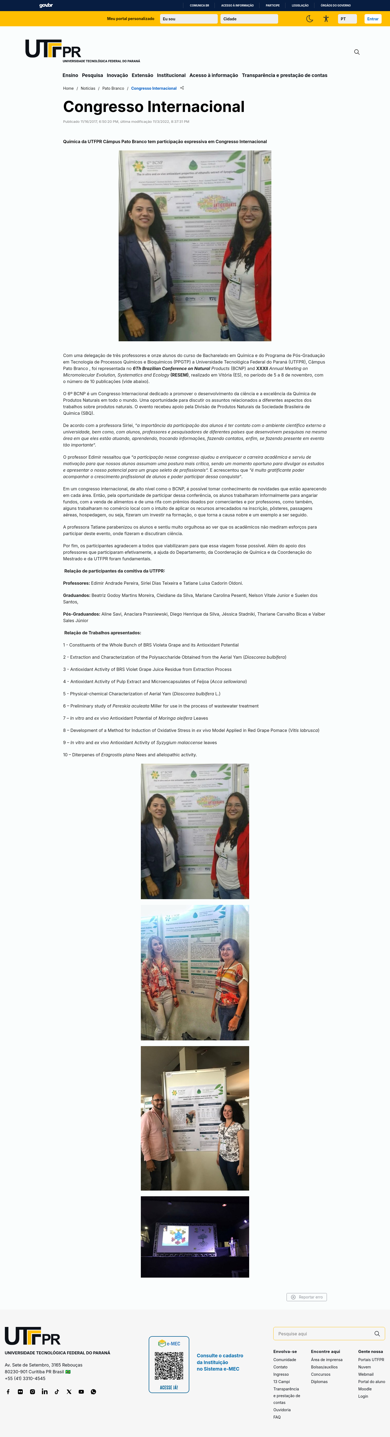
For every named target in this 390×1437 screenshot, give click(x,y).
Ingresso (281, 1374)
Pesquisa (92, 75)
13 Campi (281, 1381)
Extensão (142, 75)
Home (68, 88)
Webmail (366, 1374)
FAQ (277, 1417)
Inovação (117, 75)
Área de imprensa (326, 1359)
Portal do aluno (371, 1381)
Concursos (320, 1374)
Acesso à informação (237, 5)
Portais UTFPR (371, 1359)
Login (363, 1396)
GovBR (46, 5)
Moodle (365, 1389)
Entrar (373, 19)
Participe (273, 5)
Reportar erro (307, 1297)
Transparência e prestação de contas (284, 75)
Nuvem (364, 1367)
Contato (280, 1367)
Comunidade (284, 1359)
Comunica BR (199, 5)
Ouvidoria (282, 1409)
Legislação (300, 5)
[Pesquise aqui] (324, 1334)
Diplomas (319, 1381)
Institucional (171, 75)
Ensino (70, 75)
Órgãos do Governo (336, 5)
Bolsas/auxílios (324, 1367)
